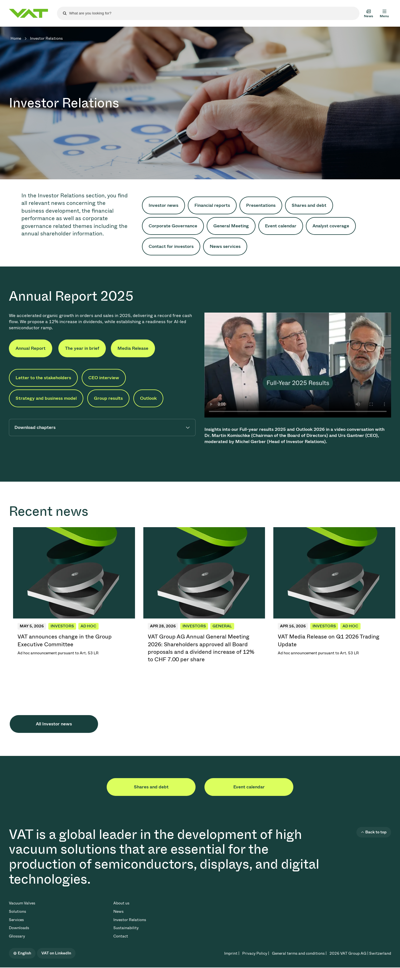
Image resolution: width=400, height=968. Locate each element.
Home (16, 38)
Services (16, 919)
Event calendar (280, 225)
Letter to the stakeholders (43, 377)
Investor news (163, 205)
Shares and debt (309, 205)
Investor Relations (129, 919)
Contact (120, 936)
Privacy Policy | (255, 953)
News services (225, 246)
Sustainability (126, 928)
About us (121, 903)
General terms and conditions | (299, 953)
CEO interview (103, 377)
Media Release (133, 348)
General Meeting (231, 225)
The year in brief (82, 348)
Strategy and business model (46, 398)
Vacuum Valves (22, 903)
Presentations (261, 205)
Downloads (19, 928)
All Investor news (54, 723)
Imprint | (231, 953)
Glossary (17, 936)
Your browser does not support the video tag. (297, 365)
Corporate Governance (173, 225)
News (118, 911)
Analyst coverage (330, 225)
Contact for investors (171, 246)
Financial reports (212, 205)
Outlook (148, 398)
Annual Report (31, 348)
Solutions (17, 911)
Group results (108, 398)
